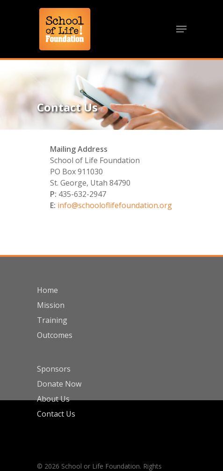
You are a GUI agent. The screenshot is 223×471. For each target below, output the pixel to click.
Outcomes (54, 335)
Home (47, 290)
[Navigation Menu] (181, 29)
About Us (53, 399)
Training (52, 320)
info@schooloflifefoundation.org (115, 205)
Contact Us (56, 414)
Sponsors (54, 369)
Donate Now (59, 384)
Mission (51, 305)
